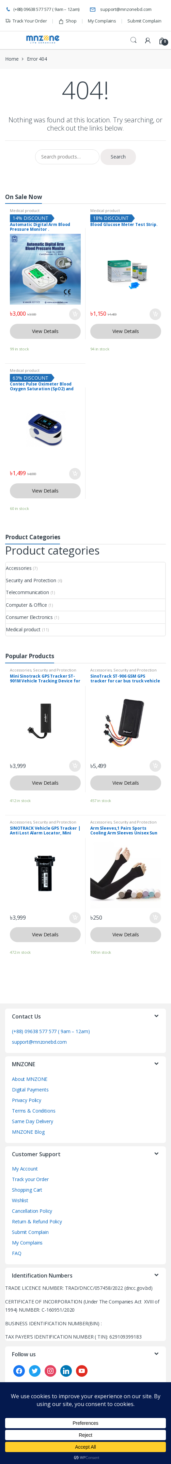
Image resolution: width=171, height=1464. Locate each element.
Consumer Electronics (29, 617)
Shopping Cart (27, 1190)
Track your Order (30, 1179)
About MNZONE (29, 1079)
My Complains (102, 21)
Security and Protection (31, 580)
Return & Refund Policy (37, 1221)
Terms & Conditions (33, 1110)
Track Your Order (26, 21)
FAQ (16, 1253)
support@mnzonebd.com (121, 9)
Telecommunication (27, 592)
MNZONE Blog (28, 1132)
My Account (25, 1168)
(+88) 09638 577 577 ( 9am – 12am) (42, 9)
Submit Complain (144, 21)
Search (133, 40)
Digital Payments (30, 1089)
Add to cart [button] (74, 314)
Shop (67, 21)
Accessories (18, 568)
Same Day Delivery (32, 1121)
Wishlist (20, 1200)
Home (11, 59)
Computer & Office (26, 605)
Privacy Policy (26, 1100)
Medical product (25, 210)
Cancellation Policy (32, 1211)
